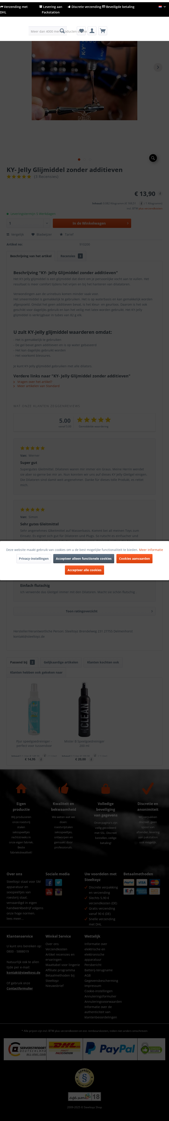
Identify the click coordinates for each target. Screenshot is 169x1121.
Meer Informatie (151, 550)
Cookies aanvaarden (134, 558)
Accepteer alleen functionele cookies (84, 558)
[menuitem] (48, 30)
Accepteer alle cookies (84, 570)
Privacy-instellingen (34, 558)
